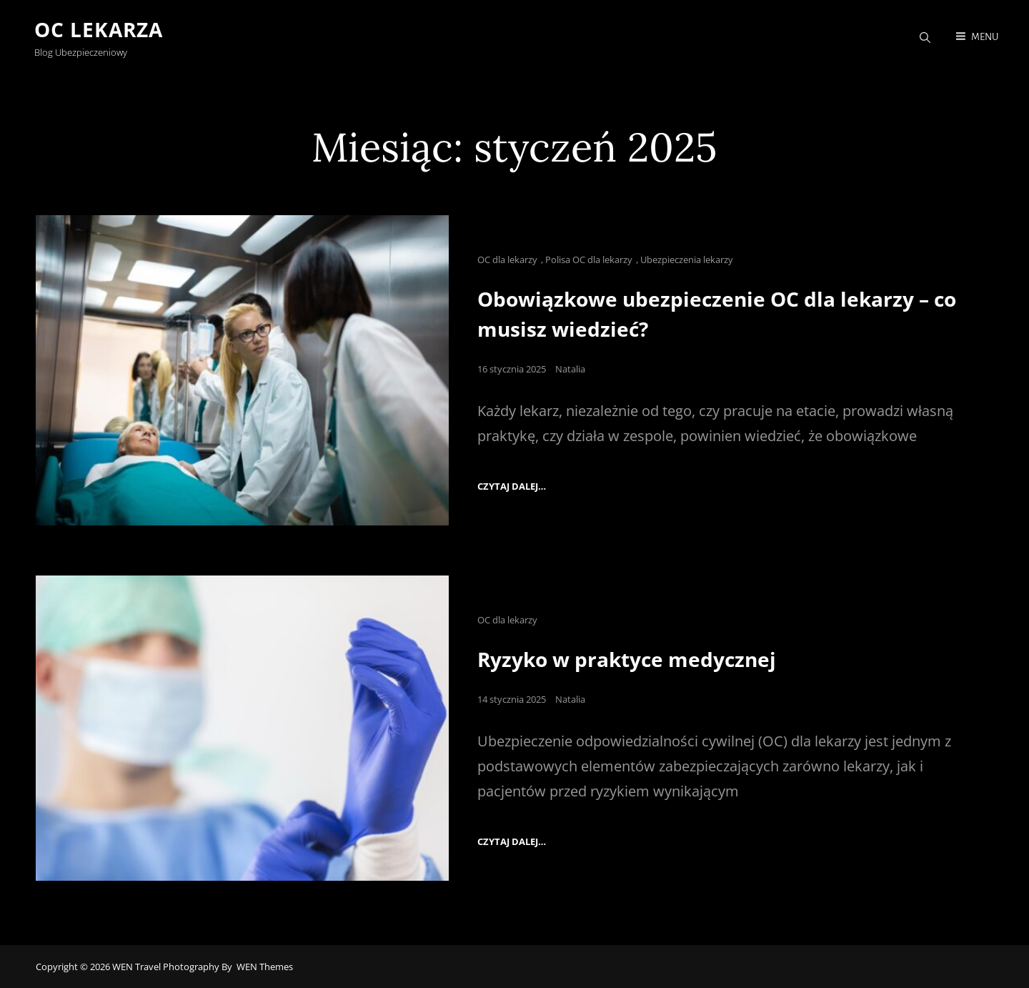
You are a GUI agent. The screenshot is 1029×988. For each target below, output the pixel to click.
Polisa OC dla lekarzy (588, 259)
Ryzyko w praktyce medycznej (626, 659)
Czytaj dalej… (511, 486)
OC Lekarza (100, 30)
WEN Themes (265, 965)
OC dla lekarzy (507, 259)
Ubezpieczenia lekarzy (686, 259)
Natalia (570, 368)
